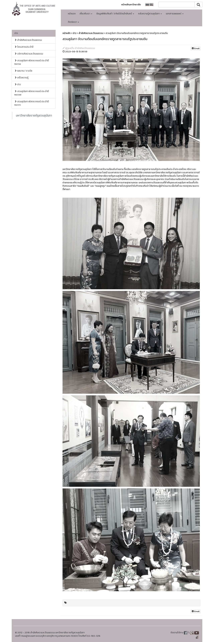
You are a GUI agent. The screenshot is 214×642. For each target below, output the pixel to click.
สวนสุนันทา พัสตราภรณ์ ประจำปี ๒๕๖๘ (31, 62)
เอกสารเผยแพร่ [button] (175, 13)
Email (195, 48)
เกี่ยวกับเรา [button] (86, 13)
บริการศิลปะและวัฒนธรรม (28, 53)
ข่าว (16, 33)
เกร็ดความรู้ (21, 77)
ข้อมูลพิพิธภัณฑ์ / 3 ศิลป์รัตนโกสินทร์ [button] (115, 13)
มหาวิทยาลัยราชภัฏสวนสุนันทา (34, 115)
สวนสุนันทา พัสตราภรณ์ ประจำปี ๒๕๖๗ (31, 93)
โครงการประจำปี (23, 47)
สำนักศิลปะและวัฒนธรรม (28, 40)
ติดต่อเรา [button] (73, 22)
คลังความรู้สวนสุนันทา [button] (150, 13)
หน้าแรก (72, 13)
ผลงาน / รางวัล (23, 71)
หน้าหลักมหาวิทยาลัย (131, 4)
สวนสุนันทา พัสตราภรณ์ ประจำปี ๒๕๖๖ (31, 103)
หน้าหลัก (66, 33)
